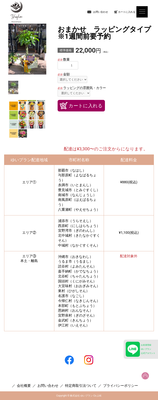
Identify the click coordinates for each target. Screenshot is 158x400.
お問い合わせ (100, 12)
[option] (27, 49)
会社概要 (24, 386)
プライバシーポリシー (120, 386)
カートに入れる (126, 12)
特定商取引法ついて (80, 386)
